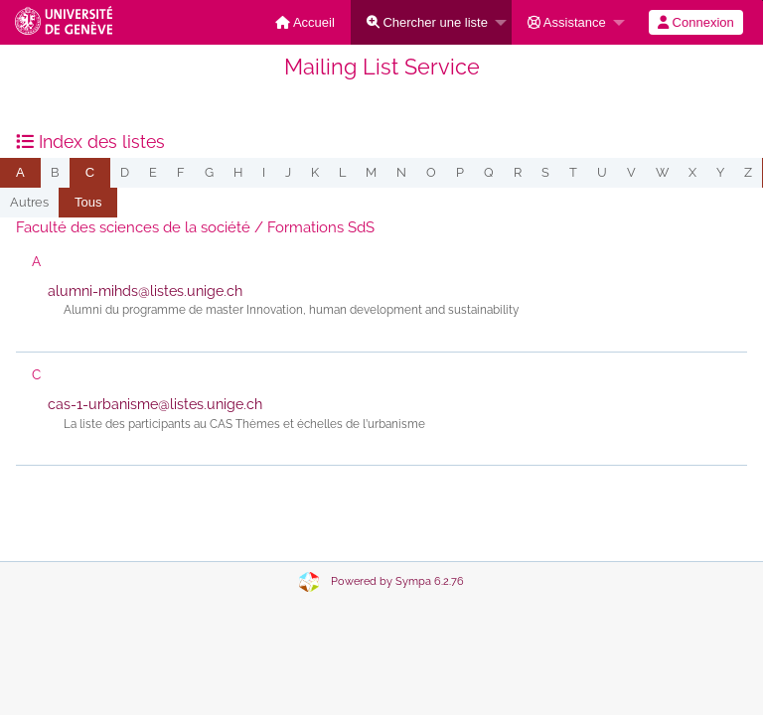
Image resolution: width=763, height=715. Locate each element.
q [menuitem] (489, 172)
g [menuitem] (209, 172)
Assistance (567, 22)
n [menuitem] (401, 172)
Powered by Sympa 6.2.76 (397, 581)
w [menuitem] (662, 172)
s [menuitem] (545, 172)
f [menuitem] (181, 172)
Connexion (696, 22)
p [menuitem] (460, 172)
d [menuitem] (124, 172)
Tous (88, 202)
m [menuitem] (371, 172)
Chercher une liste (427, 22)
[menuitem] (305, 22)
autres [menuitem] (29, 202)
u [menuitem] (602, 172)
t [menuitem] (573, 172)
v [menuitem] (631, 172)
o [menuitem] (431, 172)
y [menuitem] (720, 172)
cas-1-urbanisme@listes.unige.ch (155, 404)
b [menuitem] (55, 172)
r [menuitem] (518, 172)
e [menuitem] (153, 172)
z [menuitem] (748, 172)
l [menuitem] (342, 172)
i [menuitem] (263, 172)
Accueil (305, 22)
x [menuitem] (692, 172)
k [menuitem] (315, 172)
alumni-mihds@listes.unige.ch (145, 291)
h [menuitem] (237, 172)
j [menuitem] (288, 172)
